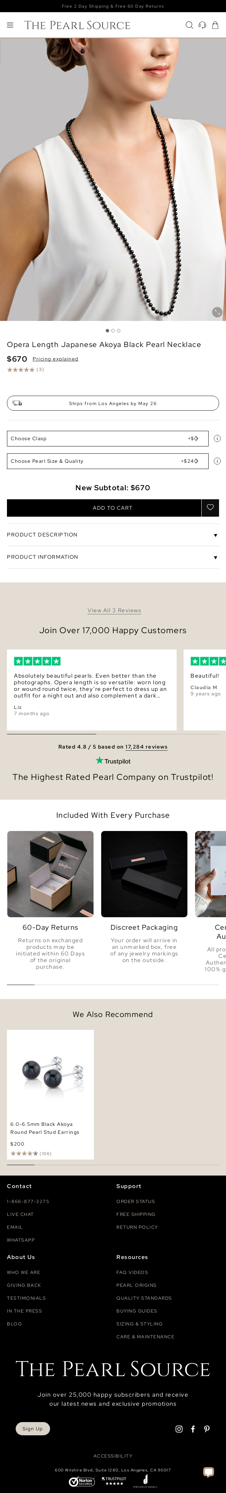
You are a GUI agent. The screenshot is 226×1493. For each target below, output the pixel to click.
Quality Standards (144, 1298)
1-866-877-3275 (28, 1201)
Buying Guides (137, 1311)
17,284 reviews (147, 747)
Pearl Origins (136, 1285)
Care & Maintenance (145, 1337)
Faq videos (132, 1272)
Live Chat (20, 1214)
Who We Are (23, 1272)
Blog (14, 1324)
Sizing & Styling (139, 1324)
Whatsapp (21, 1240)
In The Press (24, 1311)
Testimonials (26, 1298)
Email (15, 1227)
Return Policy (137, 1227)
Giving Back (24, 1285)
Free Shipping (136, 1214)
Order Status (135, 1201)
